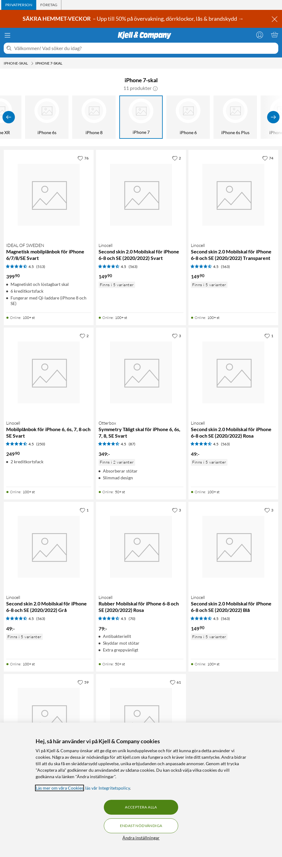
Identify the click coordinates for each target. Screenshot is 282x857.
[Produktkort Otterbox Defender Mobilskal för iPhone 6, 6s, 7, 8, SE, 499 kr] (141, 719)
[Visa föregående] (8, 117)
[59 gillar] (83, 682)
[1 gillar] (268, 335)
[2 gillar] (176, 158)
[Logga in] (259, 34)
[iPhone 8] (94, 117)
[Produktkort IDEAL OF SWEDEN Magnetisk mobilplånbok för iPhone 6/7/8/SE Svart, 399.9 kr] (49, 195)
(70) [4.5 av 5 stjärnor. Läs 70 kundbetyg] (132, 618)
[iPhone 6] (188, 117)
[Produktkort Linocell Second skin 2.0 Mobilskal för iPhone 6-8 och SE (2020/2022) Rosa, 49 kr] (233, 372)
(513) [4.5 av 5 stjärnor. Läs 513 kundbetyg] (40, 266)
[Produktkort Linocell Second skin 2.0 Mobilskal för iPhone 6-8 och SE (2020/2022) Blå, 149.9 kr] (233, 547)
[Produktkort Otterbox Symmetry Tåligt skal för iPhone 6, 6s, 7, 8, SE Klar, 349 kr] (49, 719)
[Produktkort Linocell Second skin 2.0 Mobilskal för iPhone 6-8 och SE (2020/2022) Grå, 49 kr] (49, 547)
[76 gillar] (83, 158)
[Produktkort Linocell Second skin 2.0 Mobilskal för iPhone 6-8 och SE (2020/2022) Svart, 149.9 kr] (141, 195)
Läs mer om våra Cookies (59, 788)
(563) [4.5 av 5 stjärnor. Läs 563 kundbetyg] (133, 266)
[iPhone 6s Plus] (235, 117)
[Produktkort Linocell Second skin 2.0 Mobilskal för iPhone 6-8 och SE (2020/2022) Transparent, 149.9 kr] (233, 195)
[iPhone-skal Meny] (32, 63)
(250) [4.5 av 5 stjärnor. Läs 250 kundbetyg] (40, 444)
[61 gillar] (175, 682)
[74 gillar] (267, 158)
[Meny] (7, 35)
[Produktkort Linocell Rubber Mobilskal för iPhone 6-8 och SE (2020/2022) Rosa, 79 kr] (141, 547)
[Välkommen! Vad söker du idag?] (145, 48)
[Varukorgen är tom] (274, 34)
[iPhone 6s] (46, 117)
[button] (155, 88)
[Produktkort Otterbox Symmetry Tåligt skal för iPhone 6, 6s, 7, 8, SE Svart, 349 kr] (141, 372)
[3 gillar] (176, 335)
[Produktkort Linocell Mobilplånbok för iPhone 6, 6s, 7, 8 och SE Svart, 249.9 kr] (49, 372)
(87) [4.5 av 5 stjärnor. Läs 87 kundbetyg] (132, 444)
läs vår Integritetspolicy (107, 788)
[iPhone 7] (141, 117)
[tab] (18, 5)
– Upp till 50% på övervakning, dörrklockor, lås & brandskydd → (134, 18)
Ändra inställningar (141, 837)
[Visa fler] (273, 117)
